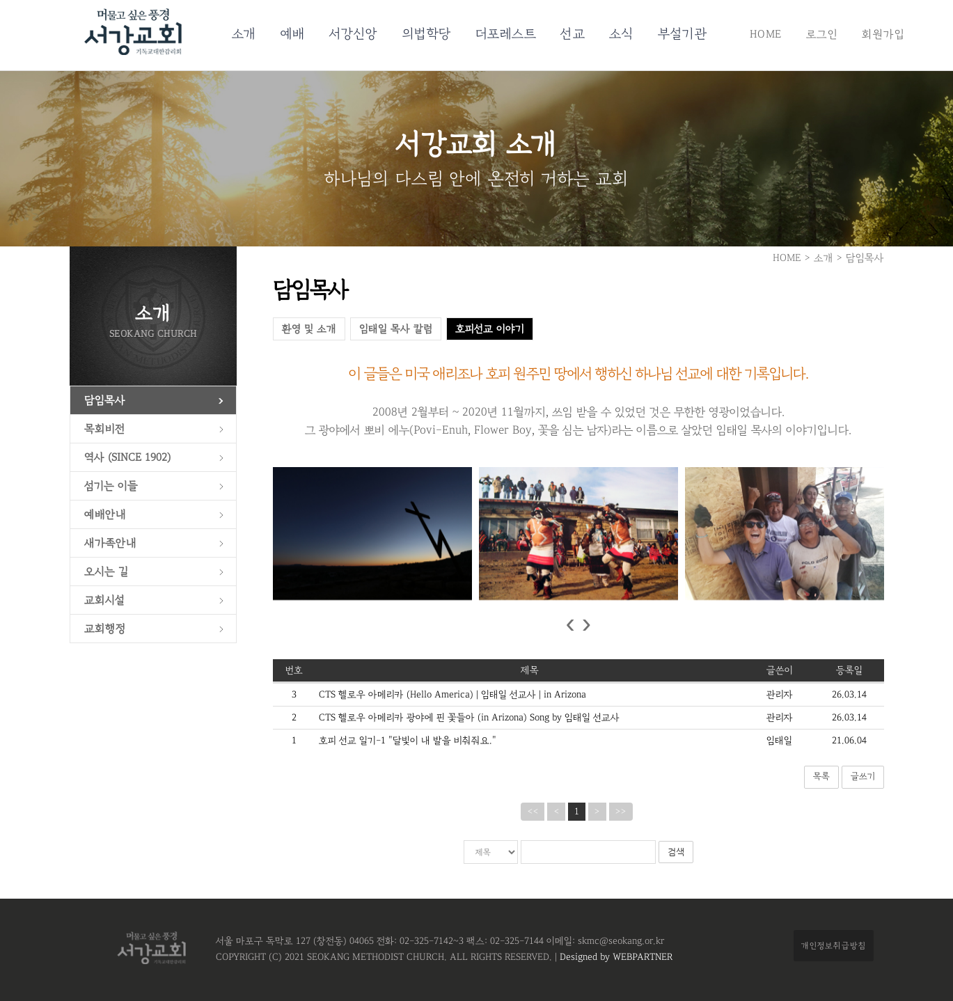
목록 (821, 776)
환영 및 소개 (309, 329)
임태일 (779, 741)
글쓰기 (863, 776)
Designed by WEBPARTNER (614, 957)
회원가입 (883, 34)
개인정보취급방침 (833, 945)
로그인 (822, 34)
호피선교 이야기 (489, 329)
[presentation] (569, 625)
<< (532, 812)
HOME (766, 34)
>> (621, 812)
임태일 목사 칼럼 (395, 329)
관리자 (779, 695)
